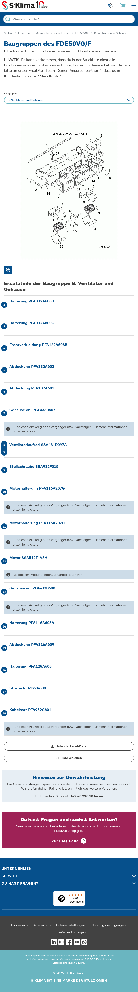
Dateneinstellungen (70, 925)
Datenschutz (41, 925)
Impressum (19, 925)
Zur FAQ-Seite (65, 841)
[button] (69, 746)
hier (23, 431)
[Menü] (82, 893)
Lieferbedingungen (71, 932)
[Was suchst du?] (69, 19)
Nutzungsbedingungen (108, 925)
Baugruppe (10, 93)
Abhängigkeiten (64, 574)
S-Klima (8, 33)
